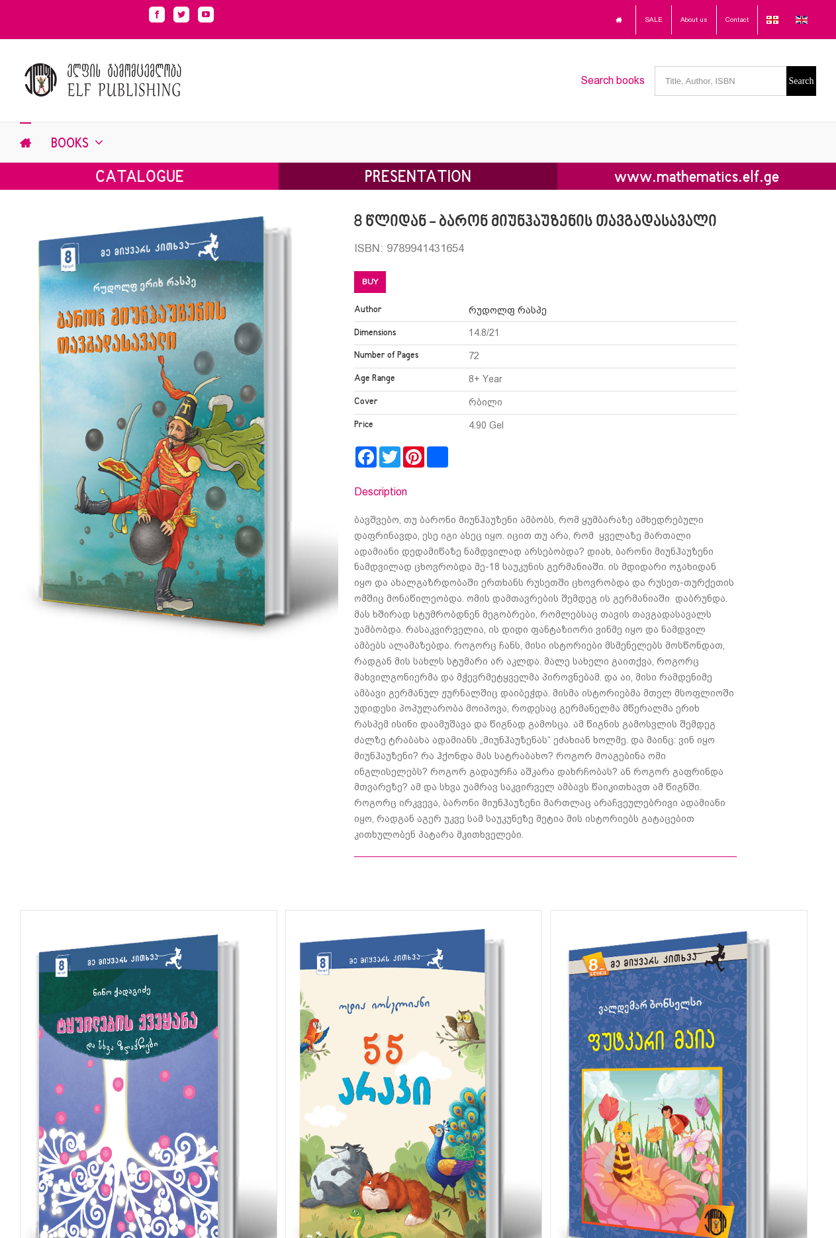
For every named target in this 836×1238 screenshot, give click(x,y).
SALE (654, 19)
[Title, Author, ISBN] (720, 81)
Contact (737, 19)
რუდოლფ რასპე (508, 310)
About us (694, 19)
